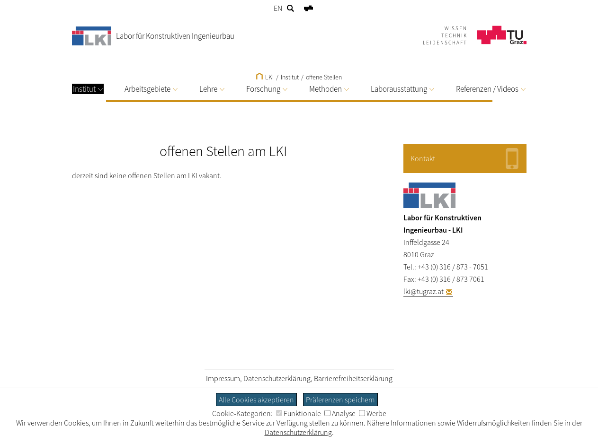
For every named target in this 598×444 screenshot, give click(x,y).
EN (278, 8)
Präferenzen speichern (340, 399)
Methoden (329, 89)
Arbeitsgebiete (151, 89)
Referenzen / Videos (491, 89)
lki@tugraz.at (423, 291)
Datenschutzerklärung (277, 378)
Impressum (223, 378)
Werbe (372, 413)
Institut (88, 89)
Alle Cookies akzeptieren (256, 399)
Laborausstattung (402, 89)
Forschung (266, 89)
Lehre (211, 89)
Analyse (340, 413)
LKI (265, 77)
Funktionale (298, 413)
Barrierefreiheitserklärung (353, 378)
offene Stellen (324, 77)
